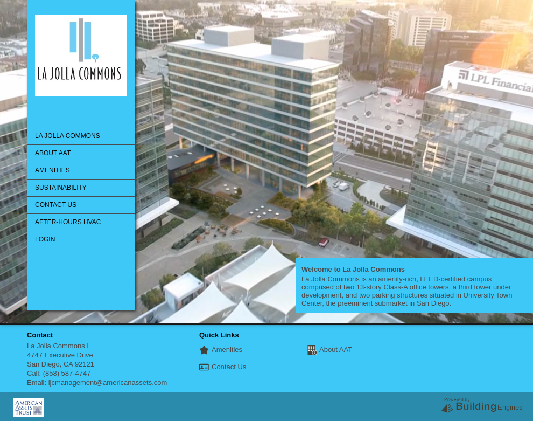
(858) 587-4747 (67, 373)
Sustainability (61, 187)
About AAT (53, 153)
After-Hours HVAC (68, 222)
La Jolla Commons (67, 136)
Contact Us (55, 205)
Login (45, 239)
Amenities (52, 170)
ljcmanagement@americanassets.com (107, 382)
